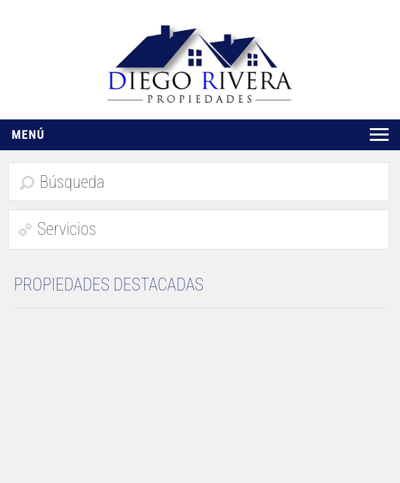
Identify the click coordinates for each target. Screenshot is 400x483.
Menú (27, 134)
